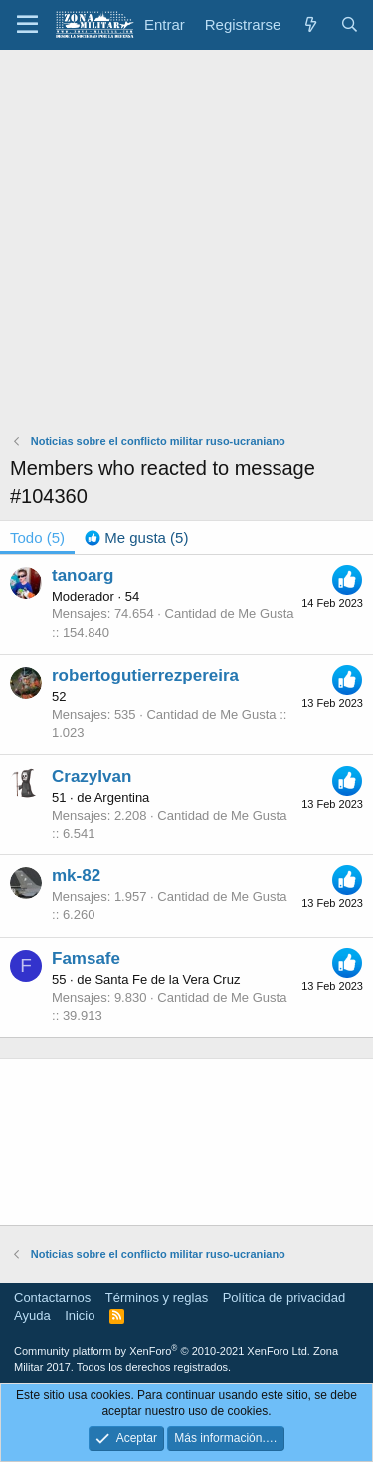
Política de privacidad (284, 1297)
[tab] (136, 537)
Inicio (79, 1315)
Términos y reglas (156, 1297)
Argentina (122, 797)
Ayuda (32, 1315)
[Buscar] (349, 24)
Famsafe (86, 958)
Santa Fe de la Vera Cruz (167, 979)
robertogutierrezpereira (145, 675)
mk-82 (76, 875)
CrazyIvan (91, 776)
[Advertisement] (186, 246)
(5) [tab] (37, 537)
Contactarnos (52, 1297)
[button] (27, 25)
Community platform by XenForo (162, 1351)
